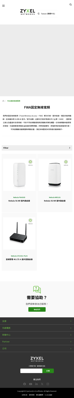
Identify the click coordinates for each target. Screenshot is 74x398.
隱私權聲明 (39, 395)
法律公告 (24, 395)
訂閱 (48, 371)
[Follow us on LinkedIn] (36, 384)
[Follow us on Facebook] (24, 384)
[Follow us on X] (42, 384)
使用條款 (32, 395)
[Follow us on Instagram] (48, 384)
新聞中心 (6, 334)
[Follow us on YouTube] (30, 384)
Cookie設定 (48, 395)
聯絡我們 (37, 309)
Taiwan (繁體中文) (48, 13)
